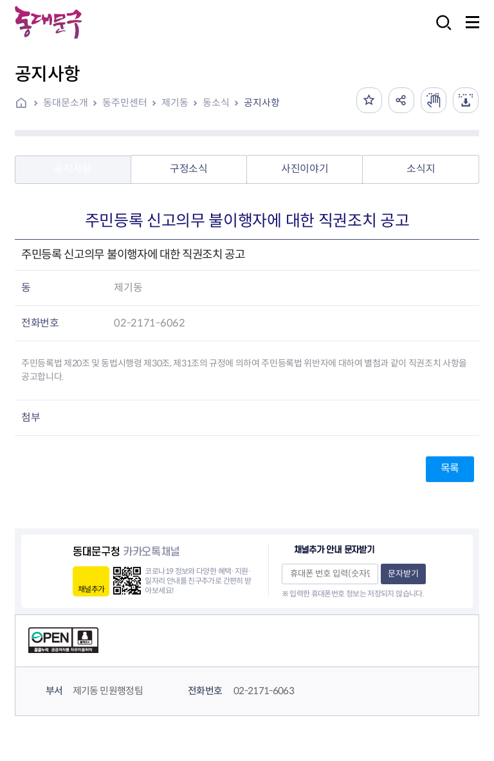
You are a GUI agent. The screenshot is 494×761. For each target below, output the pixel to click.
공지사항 (262, 102)
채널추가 (91, 589)
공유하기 (401, 100)
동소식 (216, 102)
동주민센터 (124, 102)
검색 (440, 31)
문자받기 (403, 573)
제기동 (174, 102)
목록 (450, 468)
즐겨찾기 (369, 100)
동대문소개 (65, 102)
